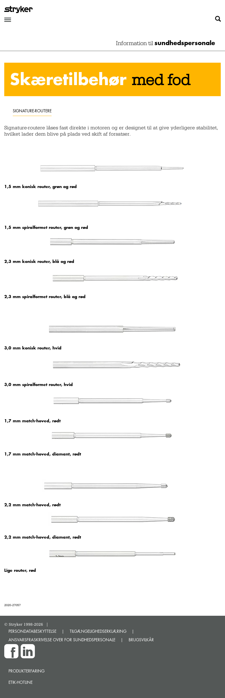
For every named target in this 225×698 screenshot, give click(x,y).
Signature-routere (32, 110)
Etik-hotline (21, 682)
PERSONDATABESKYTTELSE (32, 631)
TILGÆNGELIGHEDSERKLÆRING (98, 631)
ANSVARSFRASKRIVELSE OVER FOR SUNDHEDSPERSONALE (62, 639)
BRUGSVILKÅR (141, 639)
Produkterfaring (26, 671)
